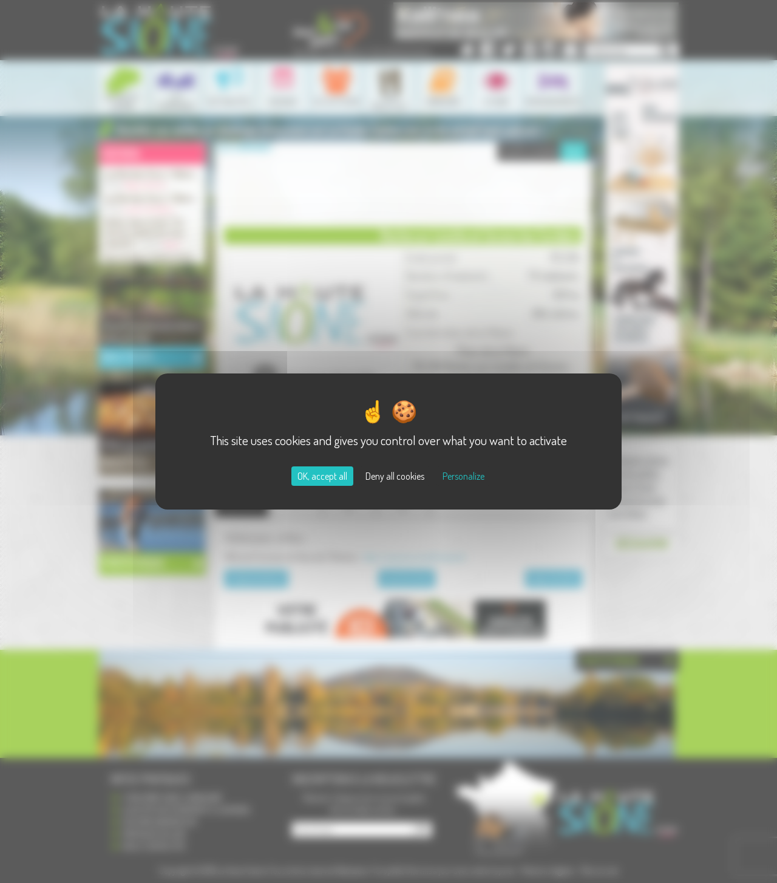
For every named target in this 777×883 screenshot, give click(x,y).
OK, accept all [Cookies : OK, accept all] (322, 476)
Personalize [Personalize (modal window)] (463, 476)
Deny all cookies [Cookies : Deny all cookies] (394, 476)
